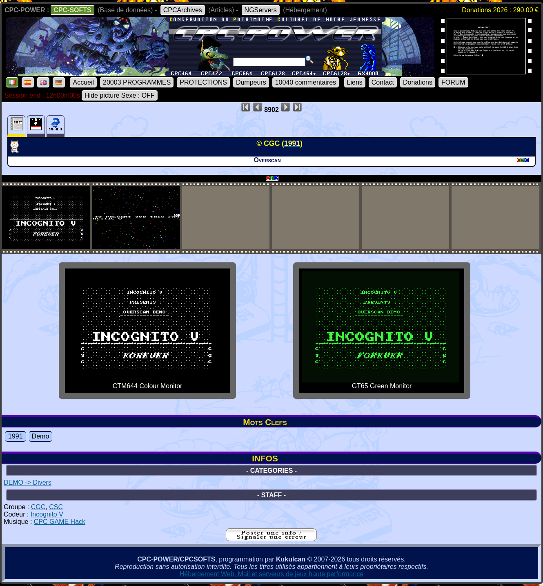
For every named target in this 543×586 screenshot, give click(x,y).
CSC (56, 506)
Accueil (83, 82)
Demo (40, 436)
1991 (15, 436)
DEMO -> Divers (27, 482)
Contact (383, 82)
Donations (417, 82)
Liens (355, 82)
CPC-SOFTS (72, 10)
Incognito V (47, 514)
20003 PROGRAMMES (137, 82)
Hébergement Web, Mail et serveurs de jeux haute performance (272, 573)
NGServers (261, 10)
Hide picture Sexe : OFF (120, 95)
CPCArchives (182, 10)
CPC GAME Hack (59, 521)
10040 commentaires (305, 82)
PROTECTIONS (203, 82)
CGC (38, 506)
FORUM (453, 82)
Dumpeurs (251, 82)
